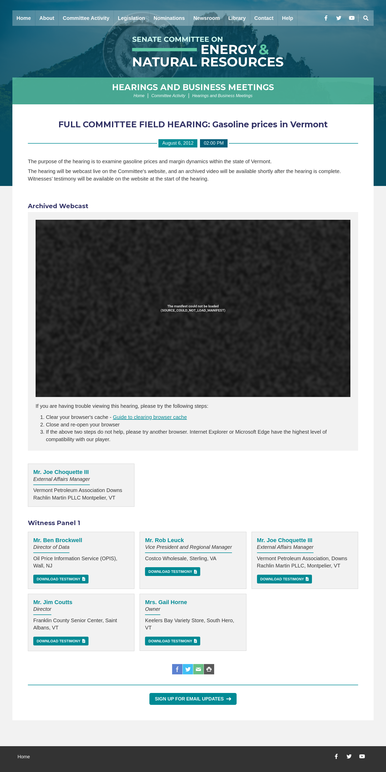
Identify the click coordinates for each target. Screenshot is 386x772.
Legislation (131, 18)
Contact (264, 18)
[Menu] (366, 18)
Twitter (188, 669)
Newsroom (206, 18)
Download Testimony (59, 579)
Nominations (169, 18)
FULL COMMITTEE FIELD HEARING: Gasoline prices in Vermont (193, 124)
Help (287, 18)
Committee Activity (86, 18)
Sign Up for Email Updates (193, 699)
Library (237, 18)
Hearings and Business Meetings (193, 87)
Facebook (177, 669)
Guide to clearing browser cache (150, 417)
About (46, 18)
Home (24, 18)
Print (209, 669)
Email (198, 669)
